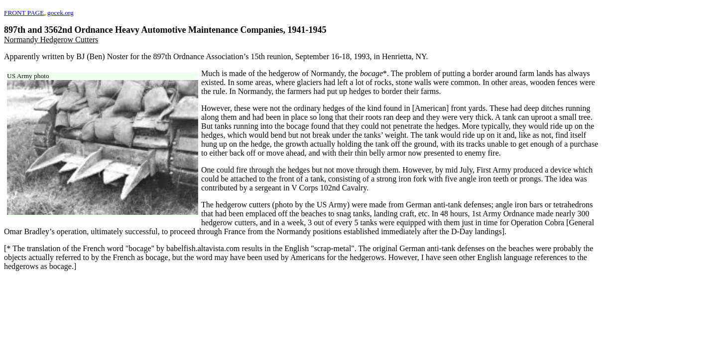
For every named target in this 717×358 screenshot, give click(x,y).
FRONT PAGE (24, 12)
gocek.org (60, 12)
